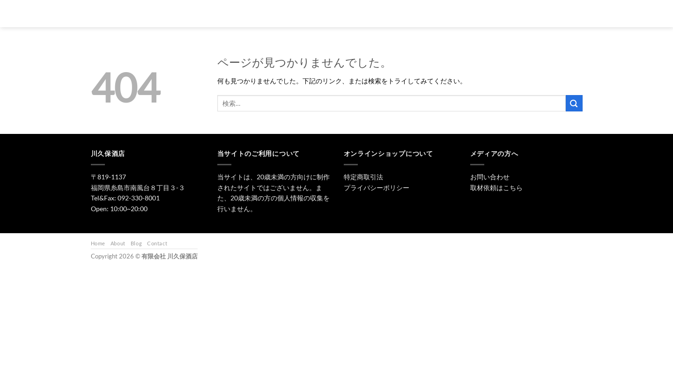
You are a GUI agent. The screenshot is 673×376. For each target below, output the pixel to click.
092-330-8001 (139, 198)
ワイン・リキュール (431, 13)
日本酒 (351, 13)
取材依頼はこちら (496, 188)
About (118, 243)
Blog (136, 243)
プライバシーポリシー (376, 188)
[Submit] (574, 103)
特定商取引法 (363, 177)
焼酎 (383, 13)
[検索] (289, 13)
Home (98, 243)
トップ (315, 13)
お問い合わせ (488, 13)
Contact (157, 243)
